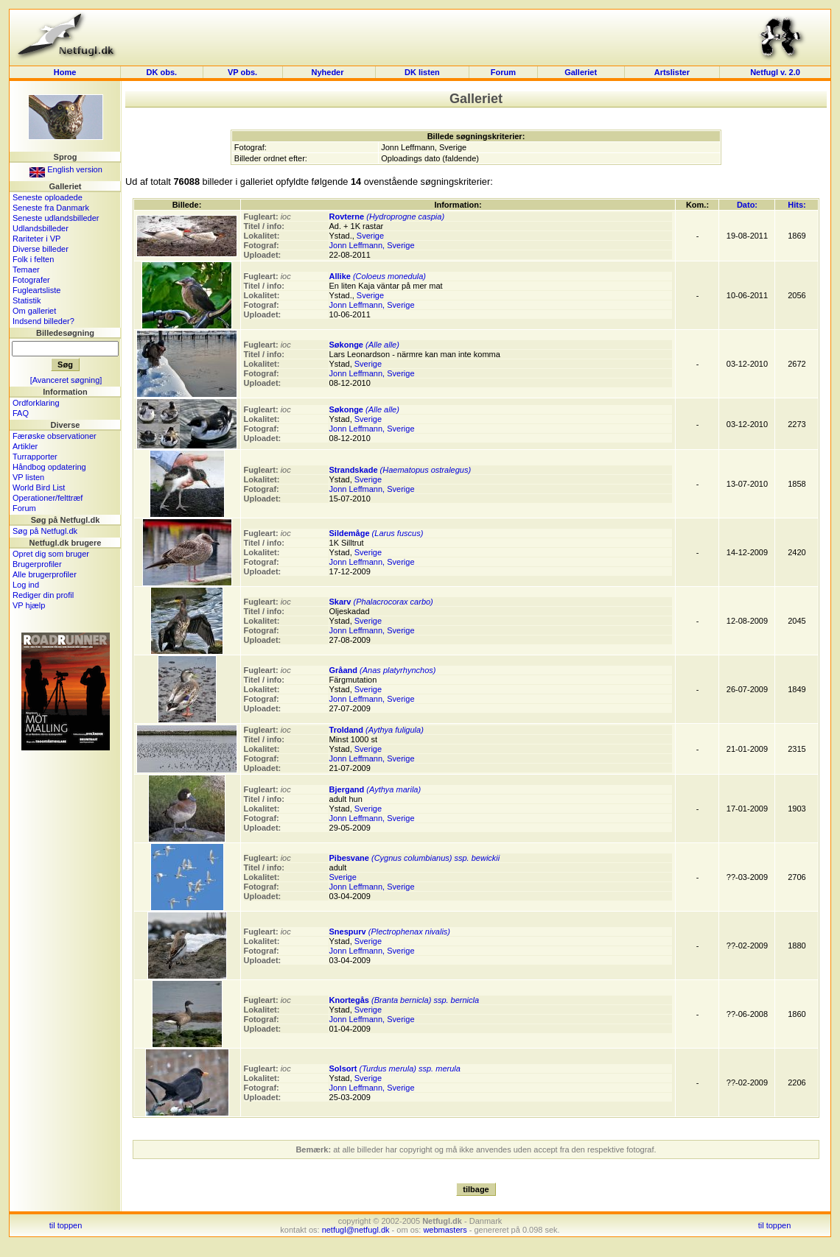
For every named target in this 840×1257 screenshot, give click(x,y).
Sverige (370, 235)
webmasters (444, 1229)
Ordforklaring (36, 402)
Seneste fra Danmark (51, 207)
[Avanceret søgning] (66, 380)
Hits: (796, 204)
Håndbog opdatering (49, 466)
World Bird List (39, 487)
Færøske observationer (55, 436)
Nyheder (328, 72)
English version (65, 169)
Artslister (672, 72)
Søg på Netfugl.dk (45, 531)
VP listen (28, 477)
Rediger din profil (43, 595)
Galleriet (580, 72)
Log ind (26, 584)
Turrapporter (35, 456)
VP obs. (242, 72)
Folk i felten (33, 259)
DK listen (422, 72)
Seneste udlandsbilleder (56, 218)
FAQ (21, 413)
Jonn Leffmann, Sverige (372, 245)
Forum (503, 72)
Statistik (27, 300)
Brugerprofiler (37, 564)
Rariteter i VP (36, 238)
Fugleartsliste (36, 290)
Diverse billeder (41, 248)
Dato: (747, 204)
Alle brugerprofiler (45, 574)
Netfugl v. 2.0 (775, 72)
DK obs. (162, 72)
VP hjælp (29, 605)
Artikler (25, 446)
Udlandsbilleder (41, 228)
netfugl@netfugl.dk (356, 1229)
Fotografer (31, 279)
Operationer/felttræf (48, 497)
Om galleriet (34, 310)
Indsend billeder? (43, 321)
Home (65, 72)
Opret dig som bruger (51, 553)
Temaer (26, 269)
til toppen (66, 1225)
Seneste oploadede (48, 197)
